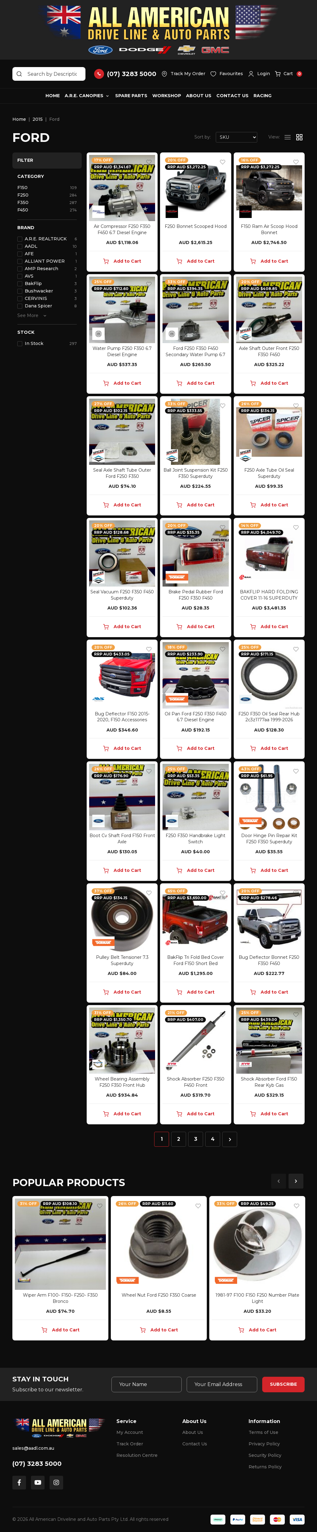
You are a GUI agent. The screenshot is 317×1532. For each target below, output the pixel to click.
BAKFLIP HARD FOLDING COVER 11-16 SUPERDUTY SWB (269, 598)
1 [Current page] (162, 1139)
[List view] (287, 137)
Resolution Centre (137, 1455)
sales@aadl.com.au (33, 1448)
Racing (262, 95)
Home (53, 95)
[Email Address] (222, 1384)
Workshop (166, 95)
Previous (278, 1181)
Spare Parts (131, 95)
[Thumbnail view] (299, 137)
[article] (60, 1269)
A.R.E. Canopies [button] (84, 95)
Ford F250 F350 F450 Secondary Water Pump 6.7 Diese (195, 355)
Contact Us (232, 95)
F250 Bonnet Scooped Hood (196, 226)
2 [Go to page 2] (178, 1139)
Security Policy (265, 1455)
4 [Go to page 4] (213, 1139)
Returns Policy (265, 1467)
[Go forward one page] (229, 1139)
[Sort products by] (236, 137)
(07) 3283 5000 (37, 1463)
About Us (198, 95)
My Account (129, 1432)
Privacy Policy (264, 1444)
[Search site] (19, 74)
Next (296, 1181)
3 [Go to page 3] (195, 1139)
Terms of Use (263, 1432)
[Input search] (48, 74)
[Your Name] (146, 1384)
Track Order (129, 1444)
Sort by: (202, 137)
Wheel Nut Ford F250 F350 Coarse (159, 1295)
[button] (258, 74)
